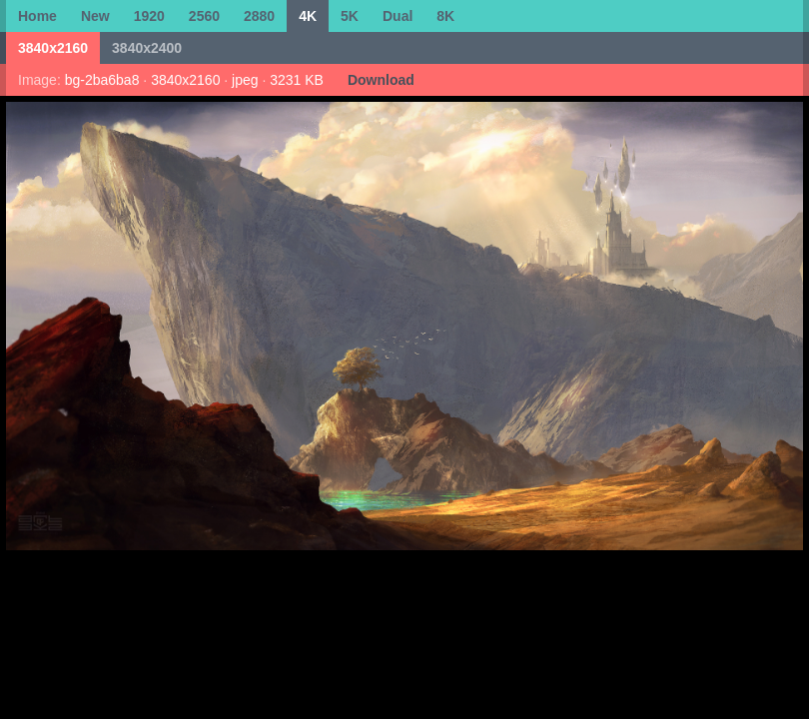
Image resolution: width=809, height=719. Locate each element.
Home (37, 16)
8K (445, 16)
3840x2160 (53, 48)
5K (350, 16)
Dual (397, 16)
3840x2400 (147, 48)
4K (308, 16)
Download (381, 80)
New (95, 16)
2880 (259, 16)
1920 (149, 16)
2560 (204, 16)
